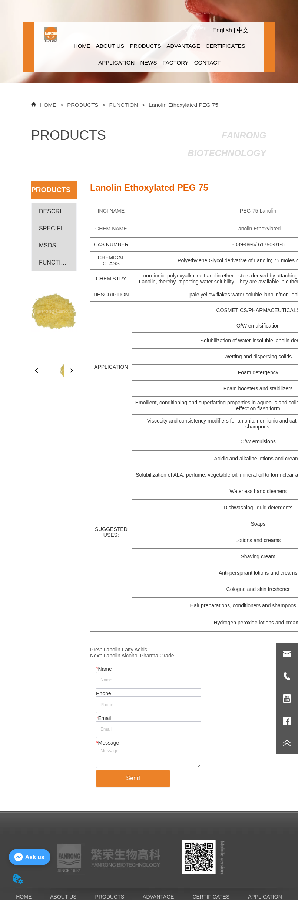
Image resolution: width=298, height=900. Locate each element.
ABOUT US (110, 46)
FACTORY (175, 62)
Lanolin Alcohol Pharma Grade (139, 655)
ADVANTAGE (183, 46)
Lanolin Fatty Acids (126, 650)
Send (133, 778)
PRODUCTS (145, 46)
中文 (243, 30)
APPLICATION (116, 62)
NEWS (148, 62)
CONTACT (207, 62)
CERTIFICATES (225, 46)
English (222, 30)
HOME (82, 46)
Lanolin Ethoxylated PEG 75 (182, 105)
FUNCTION (123, 105)
